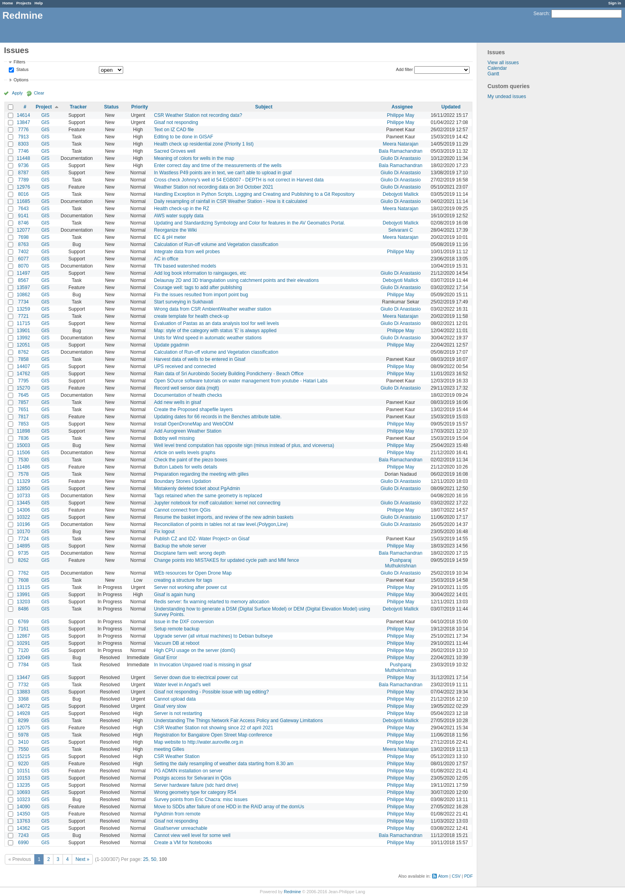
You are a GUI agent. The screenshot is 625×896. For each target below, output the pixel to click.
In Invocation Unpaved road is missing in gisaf (202, 665)
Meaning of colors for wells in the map (194, 158)
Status (22, 69)
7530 (23, 460)
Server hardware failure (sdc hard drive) (196, 785)
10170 (23, 531)
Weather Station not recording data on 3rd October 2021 (213, 187)
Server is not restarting (178, 713)
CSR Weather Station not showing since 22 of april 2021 (213, 728)
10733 (23, 495)
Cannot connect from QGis (182, 510)
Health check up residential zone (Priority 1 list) (204, 144)
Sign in (614, 3)
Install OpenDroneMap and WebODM (193, 424)
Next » (82, 859)
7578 (23, 474)
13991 (23, 594)
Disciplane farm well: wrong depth (189, 553)
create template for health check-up (191, 316)
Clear (39, 93)
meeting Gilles (169, 749)
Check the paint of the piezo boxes (190, 460)
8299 (23, 720)
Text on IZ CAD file (174, 129)
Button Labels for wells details (185, 467)
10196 (23, 524)
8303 (23, 144)
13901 (23, 330)
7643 (23, 208)
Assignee (402, 107)
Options (21, 79)
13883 (23, 692)
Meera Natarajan (400, 144)
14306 (23, 510)
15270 (23, 388)
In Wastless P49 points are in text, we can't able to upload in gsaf (222, 172)
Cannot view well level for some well (192, 835)
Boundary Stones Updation (182, 481)
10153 (23, 778)
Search (540, 13)
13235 (23, 785)
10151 (23, 771)
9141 (23, 216)
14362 (23, 828)
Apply (17, 93)
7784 (23, 665)
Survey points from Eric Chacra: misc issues (201, 799)
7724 (23, 539)
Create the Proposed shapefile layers (193, 409)
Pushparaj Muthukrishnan (401, 563)
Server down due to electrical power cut (196, 677)
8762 (23, 352)
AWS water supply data (178, 216)
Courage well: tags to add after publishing (198, 287)
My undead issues (506, 96)
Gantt (493, 74)
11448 (23, 158)
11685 (23, 201)
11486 (23, 467)
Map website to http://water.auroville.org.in (198, 742)
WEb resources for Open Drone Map (193, 573)
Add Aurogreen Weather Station (187, 431)
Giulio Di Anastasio (401, 158)
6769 (23, 621)
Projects (23, 3)
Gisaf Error (165, 657)
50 (153, 859)
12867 (23, 636)
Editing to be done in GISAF (183, 137)
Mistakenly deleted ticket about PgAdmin (197, 488)
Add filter (404, 69)
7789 (23, 180)
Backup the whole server (180, 546)
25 (145, 859)
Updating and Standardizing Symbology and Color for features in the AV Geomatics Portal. (249, 223)
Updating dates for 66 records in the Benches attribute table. (217, 416)
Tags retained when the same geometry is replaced (208, 495)
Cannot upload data (175, 699)
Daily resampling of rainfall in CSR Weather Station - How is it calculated (230, 201)
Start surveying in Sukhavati (183, 302)
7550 (23, 749)
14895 (23, 546)
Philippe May (401, 115)
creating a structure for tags (183, 580)
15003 (23, 445)
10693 (23, 792)
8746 (23, 223)
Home (7, 3)
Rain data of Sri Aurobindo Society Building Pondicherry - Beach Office (228, 373)
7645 (23, 395)
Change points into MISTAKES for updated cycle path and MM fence (226, 560)
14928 (23, 713)
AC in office (166, 259)
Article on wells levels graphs (184, 452)
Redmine (292, 891)
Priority (139, 107)
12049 (23, 657)
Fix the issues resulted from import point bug (201, 294)
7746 (23, 151)
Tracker (78, 107)
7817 (23, 416)
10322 (23, 517)
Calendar (497, 68)
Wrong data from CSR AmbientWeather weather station (212, 309)
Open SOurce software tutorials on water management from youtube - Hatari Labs (241, 381)
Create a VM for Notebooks (183, 842)
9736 (23, 165)
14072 (23, 706)
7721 (23, 316)
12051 (23, 345)
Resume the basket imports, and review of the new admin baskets (223, 517)
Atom (443, 876)
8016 (23, 194)
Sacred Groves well (174, 151)
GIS (45, 115)
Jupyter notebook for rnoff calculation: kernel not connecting (217, 503)
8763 (23, 244)
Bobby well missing (174, 438)
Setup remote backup (176, 629)
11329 (23, 481)
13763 (23, 821)
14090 (23, 806)
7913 (23, 137)
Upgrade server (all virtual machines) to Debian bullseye (213, 636)
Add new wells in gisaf (177, 402)
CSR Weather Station (177, 756)
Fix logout (164, 531)
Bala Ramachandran (400, 151)
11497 (23, 273)
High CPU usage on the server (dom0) (194, 650)
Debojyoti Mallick (401, 194)
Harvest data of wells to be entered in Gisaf (199, 359)
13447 (23, 677)
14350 (23, 814)
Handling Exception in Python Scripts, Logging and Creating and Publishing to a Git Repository (254, 194)
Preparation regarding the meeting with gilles (201, 474)
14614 (23, 115)
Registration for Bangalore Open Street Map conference (213, 735)
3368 (23, 699)
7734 (23, 302)
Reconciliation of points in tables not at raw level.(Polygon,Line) (221, 524)
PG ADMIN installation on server (188, 771)
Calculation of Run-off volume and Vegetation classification (216, 244)
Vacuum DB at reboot (176, 643)
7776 (23, 129)
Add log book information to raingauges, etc (200, 273)
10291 (23, 643)
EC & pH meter (170, 237)
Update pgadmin (171, 345)
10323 (23, 799)
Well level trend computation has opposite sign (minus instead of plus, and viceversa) (244, 445)
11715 (23, 323)
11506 (23, 452)
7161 (23, 629)
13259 (23, 309)
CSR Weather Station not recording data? (198, 115)
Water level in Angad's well (182, 684)
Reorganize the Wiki (175, 230)
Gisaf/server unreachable (180, 828)
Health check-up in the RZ (181, 208)
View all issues (503, 62)
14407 (23, 366)
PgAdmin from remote (177, 814)
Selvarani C (400, 230)
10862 (23, 294)
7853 (23, 424)
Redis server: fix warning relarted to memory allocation (211, 602)
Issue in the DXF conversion (184, 621)
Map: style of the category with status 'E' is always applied (215, 330)
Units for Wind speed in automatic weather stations (207, 338)
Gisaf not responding (176, 122)
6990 (23, 842)
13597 (23, 287)
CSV (456, 876)
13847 (23, 122)
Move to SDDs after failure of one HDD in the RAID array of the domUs (229, 806)
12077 (23, 230)
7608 (23, 580)
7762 (23, 573)
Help (39, 3)
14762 (23, 373)
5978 (23, 735)
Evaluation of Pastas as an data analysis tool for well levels (216, 323)
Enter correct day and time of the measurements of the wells (217, 165)
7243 (23, 835)
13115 (23, 587)
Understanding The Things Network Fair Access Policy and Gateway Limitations (238, 720)
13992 (23, 338)
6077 (23, 259)
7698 (23, 237)
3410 (23, 742)
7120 (23, 650)
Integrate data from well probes (187, 251)
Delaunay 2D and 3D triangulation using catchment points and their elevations (236, 280)
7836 (23, 438)
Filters (19, 61)
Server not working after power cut (190, 587)
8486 (23, 609)
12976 (23, 187)
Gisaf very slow (170, 706)
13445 (23, 503)
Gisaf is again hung (174, 594)
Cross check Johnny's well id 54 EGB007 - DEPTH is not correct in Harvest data (239, 180)
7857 (23, 402)
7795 (23, 381)
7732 (23, 684)
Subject (263, 107)
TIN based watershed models (185, 266)
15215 (23, 756)
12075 (23, 728)
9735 (23, 553)
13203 (23, 602)
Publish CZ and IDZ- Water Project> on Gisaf (201, 539)
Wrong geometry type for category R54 (195, 792)
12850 (23, 488)
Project (43, 107)
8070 (23, 266)
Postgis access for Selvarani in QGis (192, 778)
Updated (450, 107)
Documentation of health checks (188, 395)
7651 (23, 409)
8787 (23, 172)
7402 (23, 251)
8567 (23, 280)
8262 (23, 560)
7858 (23, 359)
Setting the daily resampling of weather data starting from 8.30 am (223, 763)
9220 (23, 763)
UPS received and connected (185, 366)
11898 (23, 431)
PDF (468, 876)
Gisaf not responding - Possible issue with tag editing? (211, 692)
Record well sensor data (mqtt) (186, 388)
